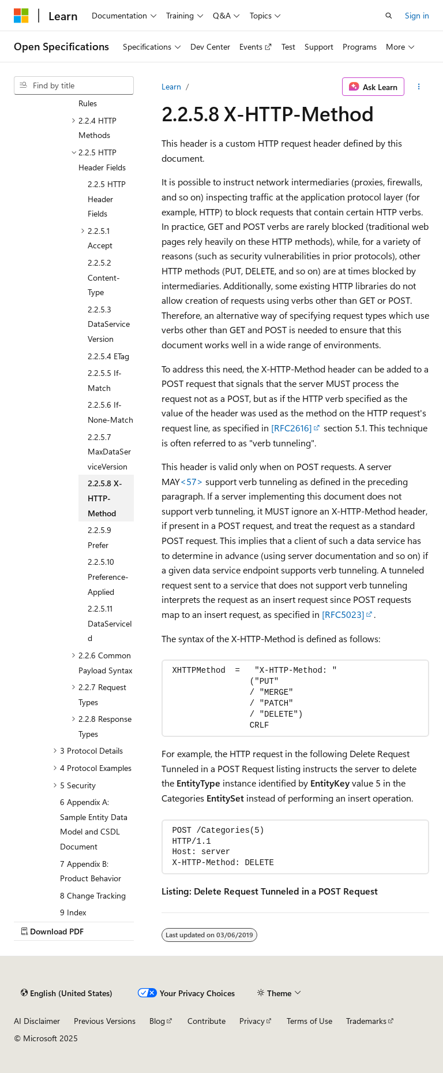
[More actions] (419, 86)
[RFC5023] (343, 614)
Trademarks (366, 1020)
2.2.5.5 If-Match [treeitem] (105, 380)
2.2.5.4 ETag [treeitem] (108, 356)
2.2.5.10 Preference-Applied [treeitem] (108, 576)
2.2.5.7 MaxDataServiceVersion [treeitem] (109, 451)
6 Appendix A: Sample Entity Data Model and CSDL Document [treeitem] (93, 824)
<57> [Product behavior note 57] (191, 481)
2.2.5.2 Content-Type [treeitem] (104, 277)
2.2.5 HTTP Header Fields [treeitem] (107, 198)
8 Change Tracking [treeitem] (93, 895)
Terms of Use (309, 1020)
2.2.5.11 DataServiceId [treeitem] (110, 623)
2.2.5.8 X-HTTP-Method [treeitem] (105, 498)
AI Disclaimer (37, 1020)
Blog (157, 1020)
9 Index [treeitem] (73, 912)
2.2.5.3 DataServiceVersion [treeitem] (109, 324)
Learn (171, 86)
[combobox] (74, 85)
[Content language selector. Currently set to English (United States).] (66, 993)
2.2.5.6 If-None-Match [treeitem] (110, 412)
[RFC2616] (291, 428)
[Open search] (388, 15)
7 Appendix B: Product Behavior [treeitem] (90, 871)
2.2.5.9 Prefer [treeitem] (99, 537)
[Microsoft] (21, 15)
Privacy (252, 1020)
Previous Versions (105, 1020)
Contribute (206, 1020)
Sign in (417, 15)
